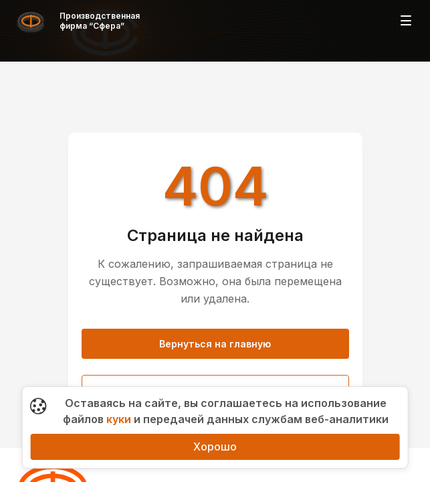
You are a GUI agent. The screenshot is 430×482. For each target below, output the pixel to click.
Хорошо (215, 446)
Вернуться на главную (215, 343)
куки (118, 419)
